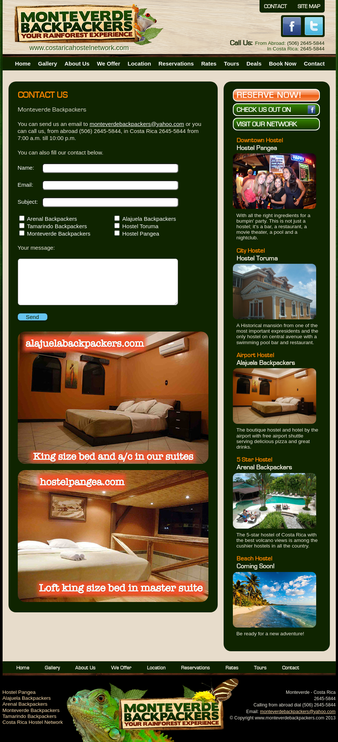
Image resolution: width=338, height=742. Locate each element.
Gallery (47, 63)
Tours (231, 63)
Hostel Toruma (140, 226)
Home (23, 63)
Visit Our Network (267, 124)
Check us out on (276, 109)
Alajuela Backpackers (149, 219)
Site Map (309, 6)
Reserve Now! (269, 95)
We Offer (108, 63)
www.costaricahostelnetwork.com (79, 47)
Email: (25, 184)
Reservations (176, 63)
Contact (275, 6)
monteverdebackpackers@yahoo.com (137, 124)
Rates (208, 63)
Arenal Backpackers (52, 219)
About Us (77, 63)
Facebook (292, 26)
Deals (254, 63)
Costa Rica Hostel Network (33, 722)
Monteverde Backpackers (58, 233)
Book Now (282, 63)
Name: (26, 167)
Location (139, 63)
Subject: (28, 201)
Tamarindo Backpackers (57, 226)
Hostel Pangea (140, 233)
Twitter (314, 26)
